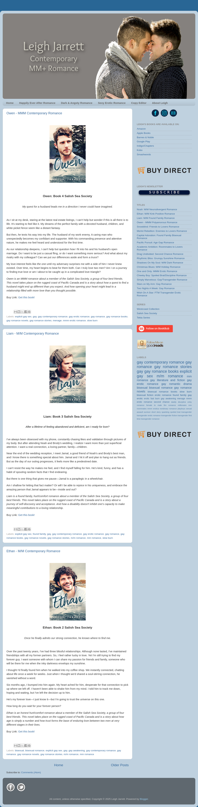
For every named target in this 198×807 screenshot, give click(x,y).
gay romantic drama (176, 383)
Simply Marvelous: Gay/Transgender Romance (162, 279)
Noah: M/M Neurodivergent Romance (157, 209)
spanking (165, 412)
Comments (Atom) (31, 772)
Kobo (140, 150)
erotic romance (163, 395)
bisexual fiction (145, 395)
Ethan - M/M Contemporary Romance (33, 551)
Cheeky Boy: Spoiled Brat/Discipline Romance (162, 275)
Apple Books (143, 133)
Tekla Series (143, 317)
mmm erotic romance (74, 320)
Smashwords (144, 154)
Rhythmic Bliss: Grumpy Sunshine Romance (161, 258)
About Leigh (160, 102)
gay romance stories (40, 320)
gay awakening (77, 750)
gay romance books (116, 316)
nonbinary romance (168, 409)
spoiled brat (175, 412)
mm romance (94, 538)
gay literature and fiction (167, 380)
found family (39, 534)
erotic (146, 398)
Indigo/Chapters (145, 145)
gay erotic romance (79, 316)
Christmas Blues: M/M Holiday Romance (158, 267)
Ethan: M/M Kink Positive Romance (156, 213)
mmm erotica (153, 409)
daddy (173, 402)
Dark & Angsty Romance (77, 102)
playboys (181, 409)
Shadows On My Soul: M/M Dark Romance (160, 262)
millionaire (182, 405)
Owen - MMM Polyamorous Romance (157, 222)
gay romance (98, 316)
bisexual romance (34, 750)
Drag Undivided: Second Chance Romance (160, 254)
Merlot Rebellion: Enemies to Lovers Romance (162, 231)
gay (35, 316)
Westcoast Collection (148, 309)
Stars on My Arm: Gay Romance (154, 284)
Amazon (141, 128)
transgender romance (150, 419)
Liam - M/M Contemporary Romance (32, 333)
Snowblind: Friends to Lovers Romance (158, 226)
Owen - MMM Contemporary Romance (34, 113)
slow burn (92, 320)
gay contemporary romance (53, 316)
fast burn (154, 398)
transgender (186, 412)
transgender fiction (169, 415)
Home (10, 102)
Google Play (143, 141)
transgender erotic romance (149, 415)
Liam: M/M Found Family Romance (156, 218)
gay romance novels (17, 320)
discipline (182, 402)
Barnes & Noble (145, 137)
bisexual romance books (162, 391)
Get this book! (26, 297)
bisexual (19, 750)
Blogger (144, 799)
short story (156, 412)
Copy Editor (139, 102)
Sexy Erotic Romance (111, 102)
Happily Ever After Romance (37, 102)
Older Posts (120, 765)
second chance (162, 402)
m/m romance (78, 538)
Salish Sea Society (147, 313)
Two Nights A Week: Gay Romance (156, 288)
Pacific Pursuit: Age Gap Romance (155, 242)
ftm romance (170, 405)
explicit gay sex (23, 316)
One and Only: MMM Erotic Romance (157, 271)
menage (57, 320)
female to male (154, 405)
